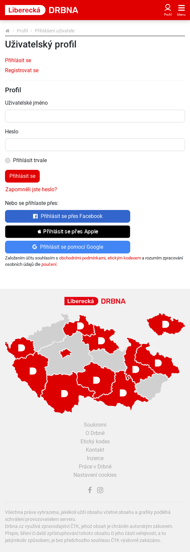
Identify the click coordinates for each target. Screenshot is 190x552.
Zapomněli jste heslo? (31, 189)
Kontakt (95, 450)
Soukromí (95, 425)
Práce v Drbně (95, 466)
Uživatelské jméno (26, 103)
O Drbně (95, 433)
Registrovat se (21, 70)
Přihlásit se (18, 60)
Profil (22, 30)
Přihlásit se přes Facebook (68, 216)
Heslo (11, 131)
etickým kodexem (124, 257)
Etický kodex (95, 441)
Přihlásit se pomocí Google (67, 247)
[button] (67, 231)
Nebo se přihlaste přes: (31, 203)
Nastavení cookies (95, 475)
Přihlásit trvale (30, 160)
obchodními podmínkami (82, 257)
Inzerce (95, 458)
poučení (48, 264)
